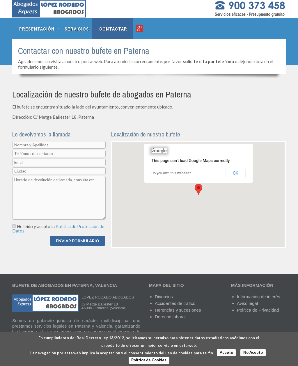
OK (235, 173)
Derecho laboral (170, 316)
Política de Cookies (148, 360)
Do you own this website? (171, 173)
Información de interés (258, 296)
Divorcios (164, 296)
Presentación (36, 29)
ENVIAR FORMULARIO (77, 240)
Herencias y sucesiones (178, 310)
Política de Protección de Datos (58, 228)
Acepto (226, 352)
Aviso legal (247, 303)
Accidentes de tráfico (175, 303)
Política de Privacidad (258, 310)
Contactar (113, 29)
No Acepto (253, 352)
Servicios (77, 29)
